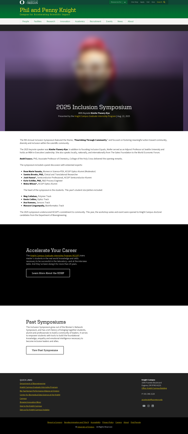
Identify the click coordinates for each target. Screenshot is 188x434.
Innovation (65, 21)
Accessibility (95, 422)
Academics (80, 21)
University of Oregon (85, 427)
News (120, 21)
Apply (142, 2)
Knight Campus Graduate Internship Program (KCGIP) (55, 255)
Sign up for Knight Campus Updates (34, 409)
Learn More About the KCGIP (48, 272)
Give (153, 2)
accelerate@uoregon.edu (152, 399)
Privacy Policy (108, 422)
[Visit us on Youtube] (144, 406)
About (131, 21)
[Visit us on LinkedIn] (153, 406)
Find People (136, 422)
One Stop (134, 2)
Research (51, 21)
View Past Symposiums (45, 350)
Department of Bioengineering (32, 383)
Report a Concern (54, 422)
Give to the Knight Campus (31, 406)
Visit (148, 2)
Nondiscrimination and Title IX (76, 422)
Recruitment (95, 21)
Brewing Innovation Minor (30, 402)
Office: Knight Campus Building (154, 388)
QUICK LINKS (26, 380)
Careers (118, 422)
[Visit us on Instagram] (148, 406)
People (25, 21)
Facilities (38, 21)
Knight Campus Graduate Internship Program (95, 116)
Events (109, 21)
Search (159, 2)
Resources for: (116, 2)
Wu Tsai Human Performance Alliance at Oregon (39, 391)
